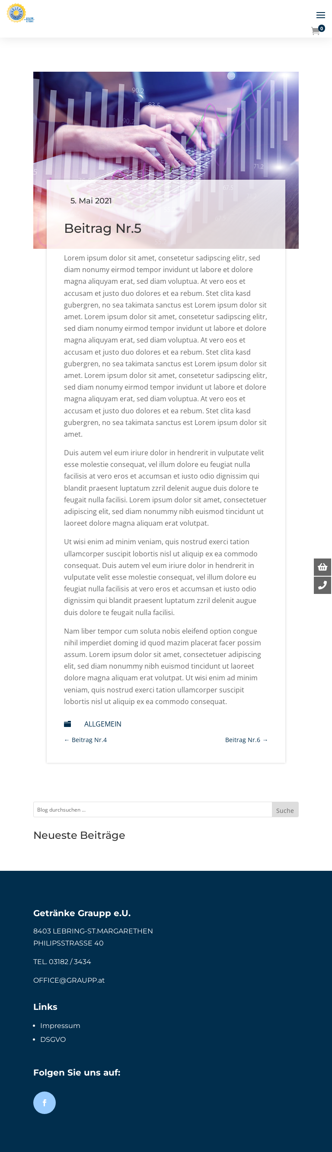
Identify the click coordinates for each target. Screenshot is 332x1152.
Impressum (60, 1026)
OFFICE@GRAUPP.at (69, 980)
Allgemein (102, 724)
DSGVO (53, 1039)
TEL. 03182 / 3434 (62, 962)
